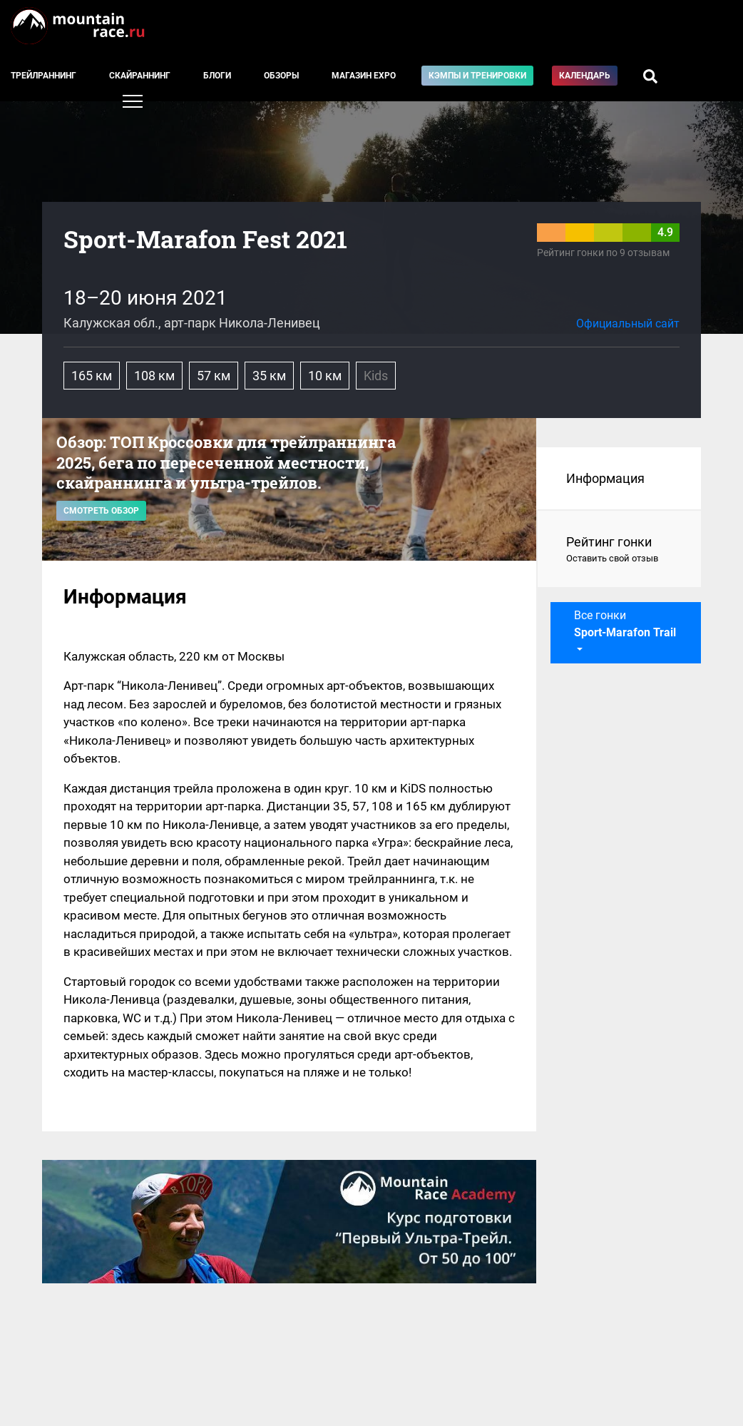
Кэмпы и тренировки (477, 76)
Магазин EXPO (364, 76)
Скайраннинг (139, 76)
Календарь (584, 76)
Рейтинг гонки (619, 550)
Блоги (217, 76)
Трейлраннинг (43, 76)
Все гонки (625, 623)
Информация (605, 478)
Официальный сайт (628, 323)
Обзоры (281, 76)
